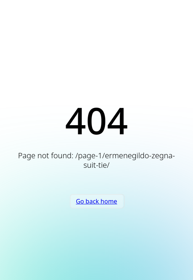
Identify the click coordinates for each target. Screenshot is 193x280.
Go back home (96, 201)
